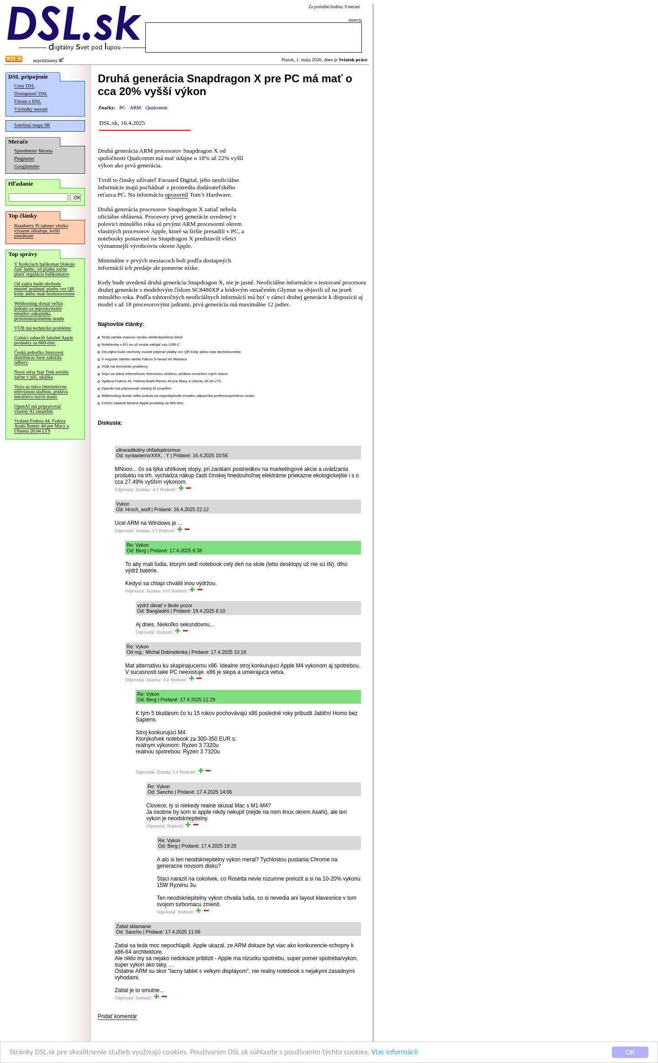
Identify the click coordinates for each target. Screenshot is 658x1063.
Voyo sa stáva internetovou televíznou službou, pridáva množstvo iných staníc (41, 391)
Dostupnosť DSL (31, 93)
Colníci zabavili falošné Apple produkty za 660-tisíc (43, 340)
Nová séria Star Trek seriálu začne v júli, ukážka (41, 374)
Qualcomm (156, 107)
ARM (135, 107)
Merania (45, 151)
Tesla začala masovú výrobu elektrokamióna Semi (141, 337)
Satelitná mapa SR (32, 125)
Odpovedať (124, 489)
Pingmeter (24, 158)
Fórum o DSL (27, 101)
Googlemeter (27, 166)
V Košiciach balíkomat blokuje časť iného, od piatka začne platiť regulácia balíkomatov (44, 269)
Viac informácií (394, 1053)
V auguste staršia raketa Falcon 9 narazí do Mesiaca (144, 359)
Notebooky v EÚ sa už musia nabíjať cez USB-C (140, 344)
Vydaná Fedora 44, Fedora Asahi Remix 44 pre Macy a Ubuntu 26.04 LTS (41, 425)
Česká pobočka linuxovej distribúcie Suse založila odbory (39, 357)
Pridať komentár (117, 1016)
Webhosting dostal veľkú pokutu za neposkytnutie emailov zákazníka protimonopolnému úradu (39, 311)
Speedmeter (25, 150)
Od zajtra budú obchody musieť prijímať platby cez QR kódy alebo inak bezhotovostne (44, 288)
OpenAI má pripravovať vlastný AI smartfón (37, 409)
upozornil (176, 194)
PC (122, 107)
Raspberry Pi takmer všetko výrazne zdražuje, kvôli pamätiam (41, 230)
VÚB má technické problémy (42, 328)
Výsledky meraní (31, 109)
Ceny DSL (24, 85)
